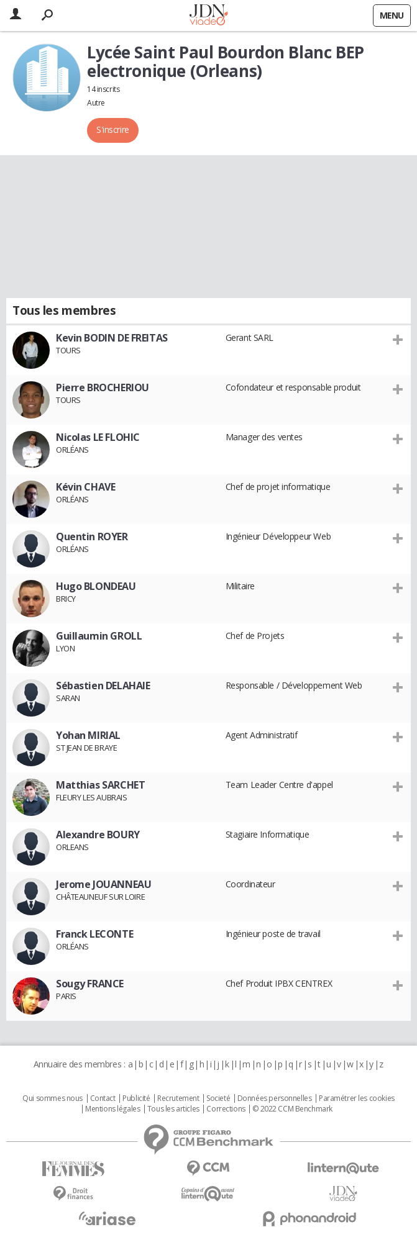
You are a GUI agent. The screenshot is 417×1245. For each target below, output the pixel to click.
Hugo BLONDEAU (96, 586)
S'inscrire (112, 129)
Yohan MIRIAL (88, 735)
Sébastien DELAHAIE (103, 685)
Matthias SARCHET (100, 785)
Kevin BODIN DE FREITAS (112, 338)
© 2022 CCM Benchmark (292, 1109)
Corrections (225, 1109)
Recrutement (178, 1098)
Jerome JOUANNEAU (103, 884)
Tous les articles (173, 1109)
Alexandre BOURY (98, 834)
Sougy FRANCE (90, 983)
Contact (103, 1098)
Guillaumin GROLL (99, 636)
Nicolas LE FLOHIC (98, 437)
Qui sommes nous (52, 1098)
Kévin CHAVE (85, 487)
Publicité (136, 1098)
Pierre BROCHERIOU (102, 387)
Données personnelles (274, 1098)
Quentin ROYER (92, 536)
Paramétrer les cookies (357, 1098)
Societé (218, 1098)
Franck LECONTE (94, 934)
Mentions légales (112, 1109)
